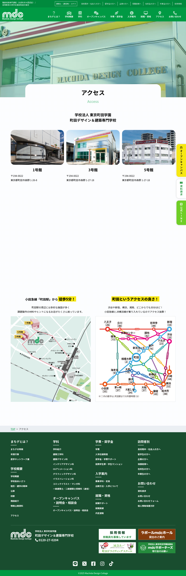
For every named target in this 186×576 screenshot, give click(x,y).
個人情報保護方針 (146, 505)
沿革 (13, 490)
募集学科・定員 (102, 481)
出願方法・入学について (106, 486)
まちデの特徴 (17, 449)
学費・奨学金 (116, 14)
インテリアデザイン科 (63, 464)
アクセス (160, 14)
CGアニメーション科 (62, 468)
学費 (97, 449)
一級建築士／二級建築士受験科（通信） (72, 488)
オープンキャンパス (96, 14)
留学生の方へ (110, 3)
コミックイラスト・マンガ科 (66, 483)
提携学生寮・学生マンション (109, 464)
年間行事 (15, 454)
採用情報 (178, 3)
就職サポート (101, 503)
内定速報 (99, 513)
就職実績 (99, 508)
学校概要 (69, 14)
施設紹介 (15, 500)
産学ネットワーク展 (20, 459)
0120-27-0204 (46, 540)
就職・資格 (146, 14)
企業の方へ (124, 3)
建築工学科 (58, 454)
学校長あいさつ (18, 481)
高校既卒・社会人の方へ (149, 449)
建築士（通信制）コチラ (66, 3)
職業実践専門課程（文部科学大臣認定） (18, 2)
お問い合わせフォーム (148, 500)
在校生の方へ (150, 3)
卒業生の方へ (165, 3)
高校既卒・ (91, 3)
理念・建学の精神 (19, 486)
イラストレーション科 (63, 478)
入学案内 (132, 14)
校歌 (13, 496)
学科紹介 (57, 449)
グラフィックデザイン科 (64, 473)
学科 (80, 14)
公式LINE (181, 214)
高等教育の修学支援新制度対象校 (15, 5)
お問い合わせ (175, 14)
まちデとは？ (54, 14)
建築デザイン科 (60, 459)
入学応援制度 (101, 454)
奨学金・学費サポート (105, 459)
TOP (13, 429)
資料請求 (181, 190)
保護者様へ (136, 3)
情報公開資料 (17, 505)
